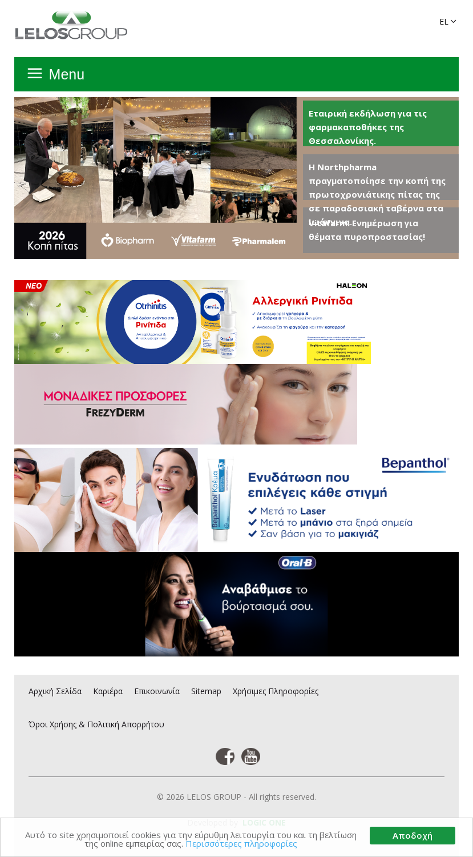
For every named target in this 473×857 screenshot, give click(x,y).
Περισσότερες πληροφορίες (241, 844)
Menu (67, 74)
